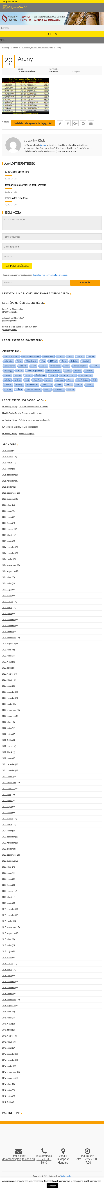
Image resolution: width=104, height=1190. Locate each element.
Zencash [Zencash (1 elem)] (8, 385)
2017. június (7, 1090)
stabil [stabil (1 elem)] (66, 366)
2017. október (7, 1066)
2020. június (7, 873)
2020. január (7, 903)
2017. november (8, 1060)
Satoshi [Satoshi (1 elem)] (60, 356)
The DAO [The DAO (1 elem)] (95, 366)
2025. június (7, 511)
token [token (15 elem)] (19, 389)
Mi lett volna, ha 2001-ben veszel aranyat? (37, 48)
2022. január (7, 758)
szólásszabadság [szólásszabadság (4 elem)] (68, 375)
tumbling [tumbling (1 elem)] (80, 356)
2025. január (7, 541)
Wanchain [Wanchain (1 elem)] (86, 361)
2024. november (8, 553)
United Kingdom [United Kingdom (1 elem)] (85, 375)
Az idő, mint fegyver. (26, 433)
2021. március (7, 818)
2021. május (7, 806)
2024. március (7, 601)
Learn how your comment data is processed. (50, 275)
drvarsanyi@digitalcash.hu (18, 1159)
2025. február (7, 535)
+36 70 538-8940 (43, 1160)
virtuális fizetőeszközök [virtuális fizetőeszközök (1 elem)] (31, 356)
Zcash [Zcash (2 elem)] (68, 371)
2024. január (7, 613)
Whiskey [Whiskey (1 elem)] (19, 385)
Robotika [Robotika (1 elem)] (74, 361)
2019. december (8, 909)
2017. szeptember (9, 1072)
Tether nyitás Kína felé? (16, 198)
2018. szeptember (9, 999)
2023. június (7, 655)
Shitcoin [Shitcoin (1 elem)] (18, 380)
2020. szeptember (9, 855)
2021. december (8, 764)
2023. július (6, 649)
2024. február (7, 607)
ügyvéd (43, 145)
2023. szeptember (9, 637)
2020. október (7, 849)
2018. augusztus (8, 1005)
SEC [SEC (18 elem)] (69, 384)
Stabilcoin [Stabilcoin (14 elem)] (40, 375)
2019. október (7, 921)
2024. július (6, 577)
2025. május (7, 517)
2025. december (8, 474)
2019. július (6, 939)
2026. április (7, 450)
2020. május (7, 879)
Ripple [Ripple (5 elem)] (89, 385)
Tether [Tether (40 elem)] (53, 360)
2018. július (6, 1011)
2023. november (8, 625)
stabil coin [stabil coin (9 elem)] (47, 384)
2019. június (7, 945)
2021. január (7, 830)
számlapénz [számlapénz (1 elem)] (59, 389)
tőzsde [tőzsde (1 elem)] (64, 361)
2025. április (7, 523)
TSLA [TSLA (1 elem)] (19, 361)
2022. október (7, 704)
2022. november (8, 698)
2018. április (7, 1030)
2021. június (7, 800)
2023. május (7, 662)
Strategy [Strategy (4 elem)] (8, 371)
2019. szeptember (9, 927)
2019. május (7, 951)
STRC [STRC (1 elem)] (34, 366)
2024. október (7, 559)
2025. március (7, 529)
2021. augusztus (8, 788)
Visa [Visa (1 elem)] (43, 361)
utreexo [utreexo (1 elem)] (91, 356)
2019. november (8, 915)
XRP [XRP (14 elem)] (70, 380)
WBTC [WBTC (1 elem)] (47, 389)
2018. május (7, 1023)
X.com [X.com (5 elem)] (28, 375)
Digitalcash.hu (65, 1176)
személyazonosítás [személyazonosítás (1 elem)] (53, 371)
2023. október (7, 631)
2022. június (7, 728)
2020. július (6, 867)
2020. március (7, 891)
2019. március (7, 963)
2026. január (7, 468)
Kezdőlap (5, 48)
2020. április (7, 885)
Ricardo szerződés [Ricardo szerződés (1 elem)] (80, 366)
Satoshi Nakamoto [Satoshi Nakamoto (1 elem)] (11, 356)
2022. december (8, 692)
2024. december (8, 547)
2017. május (7, 1096)
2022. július (6, 722)
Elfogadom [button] (52, 1186)
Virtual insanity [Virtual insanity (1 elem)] (32, 361)
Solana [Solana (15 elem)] (23, 365)
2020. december (8, 836)
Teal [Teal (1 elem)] (94, 380)
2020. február (7, 897)
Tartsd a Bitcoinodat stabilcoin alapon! (33, 406)
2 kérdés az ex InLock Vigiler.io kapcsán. (34, 420)
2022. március (7, 746)
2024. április (7, 595)
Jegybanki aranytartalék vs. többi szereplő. (26, 184)
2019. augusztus (8, 933)
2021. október (7, 776)
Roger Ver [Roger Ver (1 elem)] (37, 380)
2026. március (7, 456)
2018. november (8, 987)
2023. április (7, 668)
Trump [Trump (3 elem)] (7, 375)
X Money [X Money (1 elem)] (8, 389)
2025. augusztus (8, 499)
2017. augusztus (8, 1078)
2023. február (7, 680)
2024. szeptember (9, 565)
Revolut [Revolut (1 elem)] (18, 375)
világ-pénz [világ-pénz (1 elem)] (8, 361)
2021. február (7, 824)
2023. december (8, 619)
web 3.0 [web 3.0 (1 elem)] (79, 385)
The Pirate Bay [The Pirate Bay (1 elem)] (82, 380)
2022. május (7, 734)
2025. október (7, 487)
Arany (15, 48)
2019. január (7, 975)
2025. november (8, 481)
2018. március (7, 1036)
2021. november (8, 770)
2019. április (7, 957)
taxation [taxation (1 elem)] (48, 380)
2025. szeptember (9, 493)
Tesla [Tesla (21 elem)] (20, 370)
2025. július (6, 505)
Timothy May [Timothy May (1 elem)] (48, 356)
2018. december (8, 981)
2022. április (7, 740)
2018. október (7, 993)
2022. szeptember (9, 710)
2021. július (6, 794)
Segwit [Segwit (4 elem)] (71, 389)
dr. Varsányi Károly (34, 140)
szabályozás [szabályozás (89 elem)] (34, 370)
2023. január (7, 686)
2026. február (7, 462)
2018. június (7, 1017)
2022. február (7, 752)
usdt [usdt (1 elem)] (27, 380)
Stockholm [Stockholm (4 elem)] (55, 366)
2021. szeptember (9, 782)
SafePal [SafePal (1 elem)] (78, 371)
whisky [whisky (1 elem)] (7, 380)
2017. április (7, 1102)
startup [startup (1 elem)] (59, 385)
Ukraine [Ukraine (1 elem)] (43, 366)
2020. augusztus (8, 861)
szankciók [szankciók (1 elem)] (89, 371)
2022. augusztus (8, 716)
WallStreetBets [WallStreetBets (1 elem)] (32, 385)
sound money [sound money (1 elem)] (10, 366)
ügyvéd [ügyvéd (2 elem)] (53, 375)
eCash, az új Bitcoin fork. (17, 171)
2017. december (8, 1054)
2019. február (7, 969)
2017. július (6, 1084)
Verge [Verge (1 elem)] (70, 356)
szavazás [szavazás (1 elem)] (60, 380)
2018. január (7, 1048)
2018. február (7, 1042)
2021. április (7, 812)
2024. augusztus (8, 571)
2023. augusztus (8, 643)
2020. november (8, 842)
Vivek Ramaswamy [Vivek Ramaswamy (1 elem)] (33, 389)
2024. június (7, 583)
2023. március (7, 674)
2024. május (7, 589)
